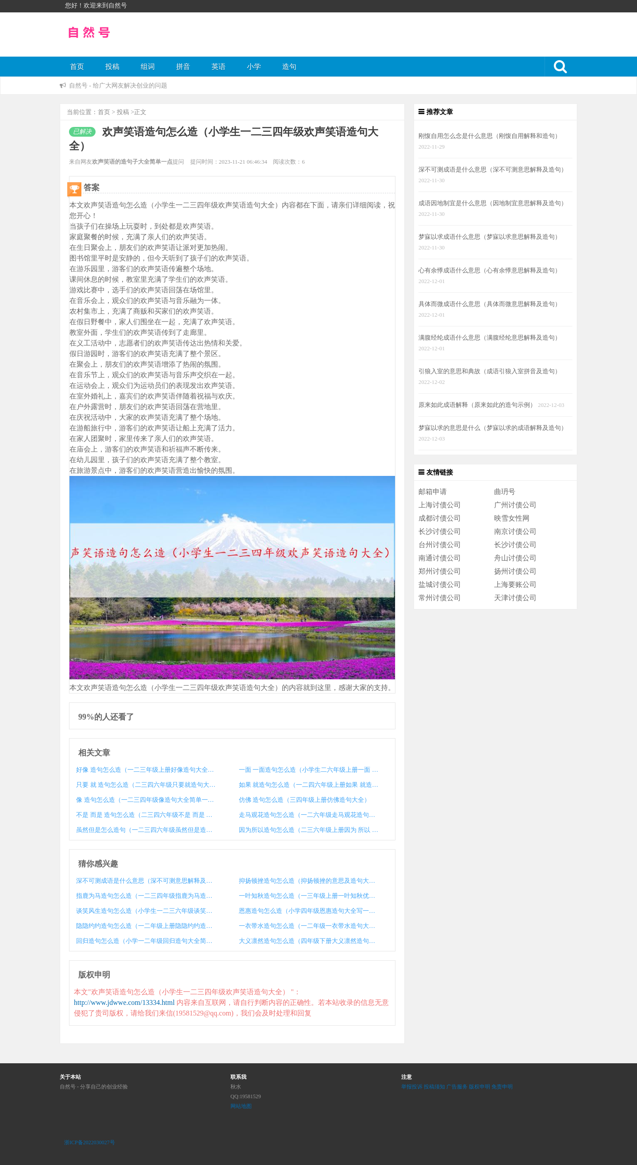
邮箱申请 (432, 491)
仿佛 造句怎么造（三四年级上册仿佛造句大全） (305, 800)
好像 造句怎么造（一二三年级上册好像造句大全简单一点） (146, 769)
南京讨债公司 (515, 531)
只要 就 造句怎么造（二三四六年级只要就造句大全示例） (146, 785)
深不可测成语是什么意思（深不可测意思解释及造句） (146, 881)
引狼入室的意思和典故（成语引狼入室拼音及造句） (489, 371)
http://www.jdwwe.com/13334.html (124, 1002)
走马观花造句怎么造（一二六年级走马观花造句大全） (309, 815)
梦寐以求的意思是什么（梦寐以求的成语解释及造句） (492, 427)
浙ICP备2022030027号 (89, 1142)
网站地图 (241, 1106)
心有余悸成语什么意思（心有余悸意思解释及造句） (489, 270)
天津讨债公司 (515, 598)
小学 (254, 66)
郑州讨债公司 (439, 571)
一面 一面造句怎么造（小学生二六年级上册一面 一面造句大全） (309, 769)
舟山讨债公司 (515, 558)
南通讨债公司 (439, 558)
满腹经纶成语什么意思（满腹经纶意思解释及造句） (489, 337)
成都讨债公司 (439, 518)
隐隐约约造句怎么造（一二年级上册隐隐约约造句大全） (146, 926)
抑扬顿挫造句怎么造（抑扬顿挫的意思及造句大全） (309, 881)
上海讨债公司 (439, 505)
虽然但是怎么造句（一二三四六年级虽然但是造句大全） (146, 830)
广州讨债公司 (515, 505)
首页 (77, 66)
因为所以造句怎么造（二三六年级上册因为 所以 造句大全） (309, 830)
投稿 (112, 66)
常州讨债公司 (439, 598)
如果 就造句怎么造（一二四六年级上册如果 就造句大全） (309, 785)
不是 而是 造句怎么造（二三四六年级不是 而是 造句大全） (146, 815)
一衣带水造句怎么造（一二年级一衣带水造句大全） (309, 926)
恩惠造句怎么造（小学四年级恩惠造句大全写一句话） (309, 911)
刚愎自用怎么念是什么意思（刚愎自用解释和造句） (489, 135)
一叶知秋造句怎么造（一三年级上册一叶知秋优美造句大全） (309, 896)
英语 (218, 66)
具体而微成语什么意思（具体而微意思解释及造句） (489, 303)
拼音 (183, 66)
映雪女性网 (512, 518)
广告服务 (457, 1087)
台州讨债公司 (439, 544)
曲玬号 (504, 491)
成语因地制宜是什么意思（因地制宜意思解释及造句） (492, 203)
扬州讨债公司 (515, 571)
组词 (148, 66)
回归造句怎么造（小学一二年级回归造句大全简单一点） (146, 941)
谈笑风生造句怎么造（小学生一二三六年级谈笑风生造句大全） (146, 911)
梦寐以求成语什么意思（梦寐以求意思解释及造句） (489, 236)
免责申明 (502, 1087)
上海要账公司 (515, 584)
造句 (289, 66)
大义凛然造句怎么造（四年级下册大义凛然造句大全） (309, 941)
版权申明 (479, 1087)
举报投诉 (411, 1087)
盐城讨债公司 (439, 584)
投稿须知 (434, 1087)
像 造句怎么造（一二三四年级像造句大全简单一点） (146, 800)
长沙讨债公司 (439, 531)
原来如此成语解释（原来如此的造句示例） (477, 404)
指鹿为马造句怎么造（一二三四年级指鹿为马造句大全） (146, 896)
